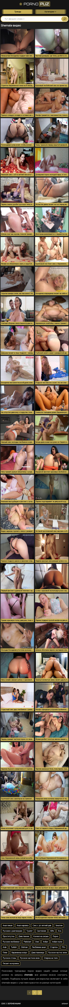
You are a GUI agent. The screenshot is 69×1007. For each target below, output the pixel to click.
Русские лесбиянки (11, 942)
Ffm (63, 947)
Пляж (5, 953)
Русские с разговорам (12, 931)
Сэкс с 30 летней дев (42, 925)
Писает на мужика (11, 963)
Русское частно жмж (57, 953)
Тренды (17, 12)
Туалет (29, 931)
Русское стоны (9, 958)
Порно (55, 936)
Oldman (24, 947)
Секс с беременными (11, 1004)
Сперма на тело (51, 958)
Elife (52, 931)
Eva (59, 931)
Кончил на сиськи (40, 936)
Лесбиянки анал (39, 947)
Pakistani (27, 942)
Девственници (37, 953)
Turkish (14, 947)
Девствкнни (23, 936)
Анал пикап (7, 925)
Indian (45, 942)
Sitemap (65, 1004)
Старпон (54, 947)
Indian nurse (57, 942)
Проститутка (8, 936)
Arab (5, 947)
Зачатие (58, 925)
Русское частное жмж (30, 958)
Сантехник (41, 931)
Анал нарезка (22, 925)
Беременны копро (19, 953)
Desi (37, 942)
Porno (34, 4)
